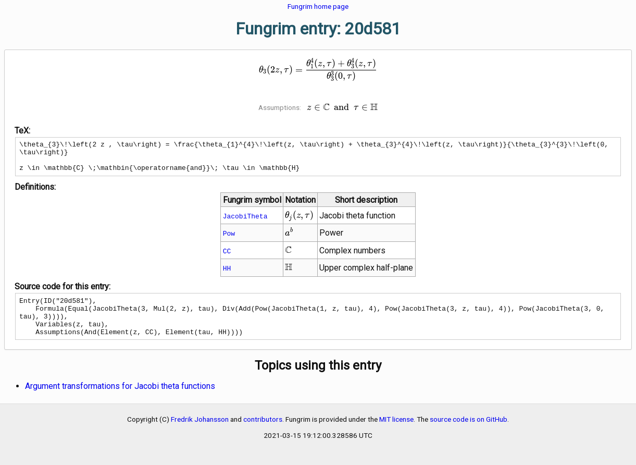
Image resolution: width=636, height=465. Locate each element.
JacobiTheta (245, 222)
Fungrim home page (318, 6)
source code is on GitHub (468, 433)
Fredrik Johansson (200, 433)
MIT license (396, 433)
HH (227, 274)
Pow (229, 239)
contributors (262, 433)
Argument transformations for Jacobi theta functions (120, 400)
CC (227, 257)
